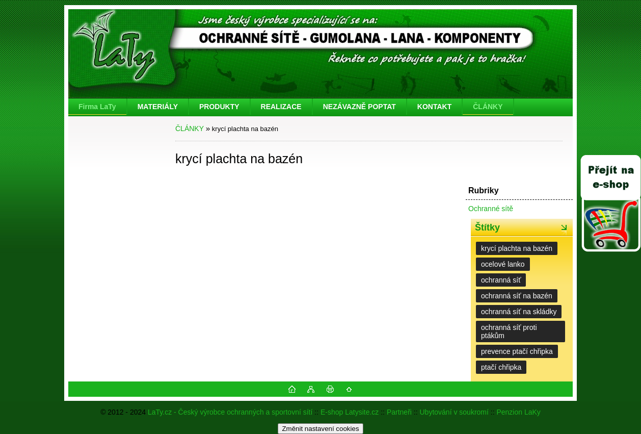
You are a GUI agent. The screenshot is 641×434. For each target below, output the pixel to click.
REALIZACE (281, 107)
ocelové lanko (503, 264)
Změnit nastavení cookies (320, 428)
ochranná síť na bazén (516, 296)
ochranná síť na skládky (518, 312)
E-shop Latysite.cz (349, 412)
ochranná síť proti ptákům (509, 331)
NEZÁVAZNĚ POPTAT (359, 107)
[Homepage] (97, 106)
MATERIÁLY (158, 107)
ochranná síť (501, 280)
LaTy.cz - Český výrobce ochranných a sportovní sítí (230, 412)
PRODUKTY (219, 107)
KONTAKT (434, 107)
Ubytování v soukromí (454, 412)
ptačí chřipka (501, 367)
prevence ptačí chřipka (517, 351)
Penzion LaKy (518, 412)
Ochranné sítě (490, 209)
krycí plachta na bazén (516, 248)
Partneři (399, 412)
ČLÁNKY (487, 107)
